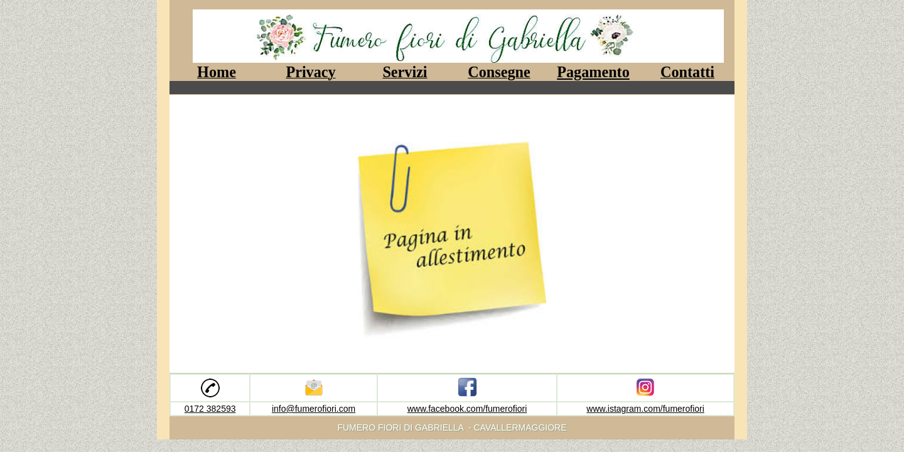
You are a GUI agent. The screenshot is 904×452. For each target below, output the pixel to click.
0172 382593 (210, 409)
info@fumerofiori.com (313, 409)
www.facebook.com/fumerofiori (467, 409)
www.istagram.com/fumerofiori (645, 409)
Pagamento (593, 71)
